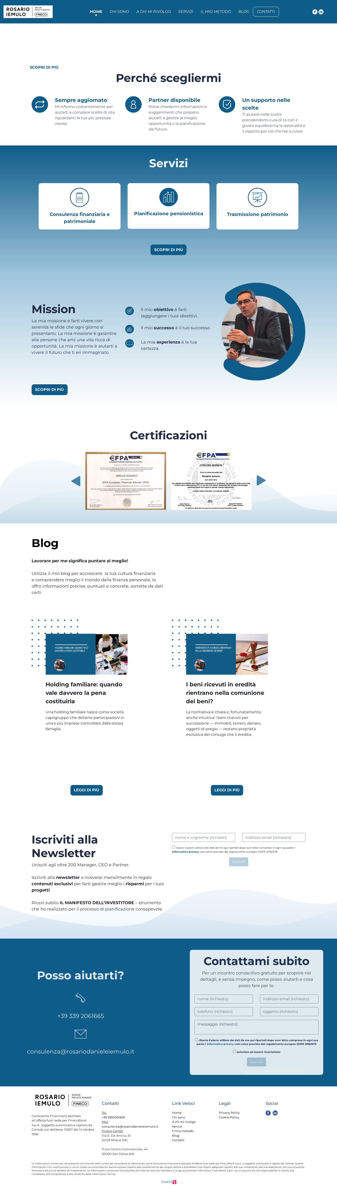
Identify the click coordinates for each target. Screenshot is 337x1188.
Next (261, 481)
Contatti (266, 11)
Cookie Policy (229, 1117)
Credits (168, 1182)
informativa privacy (185, 851)
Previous (75, 481)
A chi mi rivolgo (153, 11)
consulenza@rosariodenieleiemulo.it (130, 1126)
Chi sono (119, 11)
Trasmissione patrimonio (257, 214)
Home (96, 11)
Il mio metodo (216, 11)
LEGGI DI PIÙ (86, 790)
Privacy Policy (229, 1112)
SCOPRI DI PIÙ (44, 67)
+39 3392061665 (113, 1117)
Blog (243, 11)
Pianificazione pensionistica (168, 213)
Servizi (185, 11)
